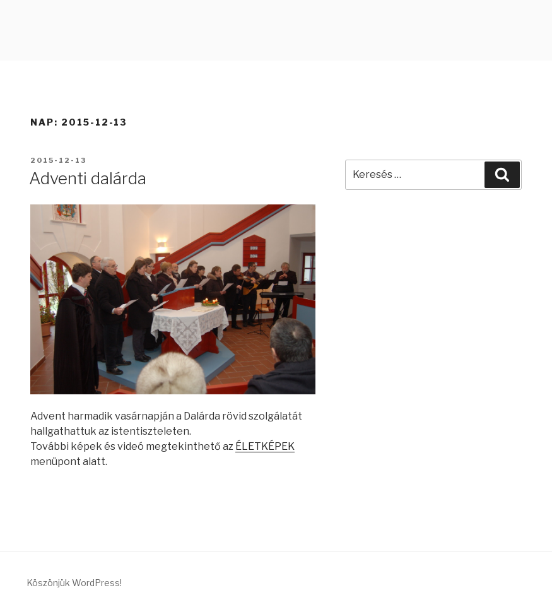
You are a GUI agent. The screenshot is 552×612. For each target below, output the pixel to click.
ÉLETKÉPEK (265, 446)
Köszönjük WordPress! (74, 582)
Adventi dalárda (87, 178)
